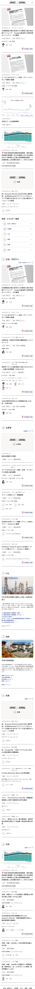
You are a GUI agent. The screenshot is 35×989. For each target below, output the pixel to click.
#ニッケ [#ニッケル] (18, 781)
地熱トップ (5, 684)
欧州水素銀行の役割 (9, 456)
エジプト (19, 465)
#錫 (30, 779)
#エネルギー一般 (6, 41)
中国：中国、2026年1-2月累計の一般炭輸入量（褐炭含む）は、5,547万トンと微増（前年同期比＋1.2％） (17, 966)
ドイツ (23, 492)
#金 (3, 806)
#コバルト (26, 779)
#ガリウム (11, 779)
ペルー (17, 795)
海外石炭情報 (10, 900)
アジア (13, 75)
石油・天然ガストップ (25, 262)
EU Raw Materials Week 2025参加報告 (16, 773)
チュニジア (25, 465)
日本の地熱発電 (6, 677)
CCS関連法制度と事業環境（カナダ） (12, 615)
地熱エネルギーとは (7, 675)
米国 (15, 747)
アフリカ (13, 28)
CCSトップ (5, 626)
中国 (16, 337)
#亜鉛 (5, 779)
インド (17, 75)
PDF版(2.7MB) (27, 49)
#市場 (13, 41)
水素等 (4, 459)
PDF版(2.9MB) (27, 486)
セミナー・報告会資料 (18, 372)
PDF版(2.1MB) (27, 538)
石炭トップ (28, 847)
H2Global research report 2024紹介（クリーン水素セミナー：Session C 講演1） (17, 548)
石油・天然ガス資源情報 (19, 345)
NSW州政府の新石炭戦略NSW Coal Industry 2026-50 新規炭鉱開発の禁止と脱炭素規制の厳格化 (17, 918)
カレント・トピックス (12, 776)
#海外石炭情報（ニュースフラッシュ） (12, 903)
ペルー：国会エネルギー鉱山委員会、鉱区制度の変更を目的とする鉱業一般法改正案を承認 (17, 821)
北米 (12, 191)
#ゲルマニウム (18, 779)
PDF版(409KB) (27, 934)
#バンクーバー (14, 207)
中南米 (23, 362)
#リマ (5, 806)
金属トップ (28, 699)
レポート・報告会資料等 (14, 459)
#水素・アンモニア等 (7, 86)
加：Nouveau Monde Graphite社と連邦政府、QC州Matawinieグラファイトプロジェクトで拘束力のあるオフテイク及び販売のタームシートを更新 (17, 197)
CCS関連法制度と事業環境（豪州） (11, 613)
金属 (3, 204)
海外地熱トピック (6, 679)
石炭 (3, 163)
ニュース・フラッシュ (12, 204)
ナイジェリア (20, 28)
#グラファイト (6, 207)
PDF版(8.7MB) (27, 392)
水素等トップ (27, 431)
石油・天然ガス (6, 38)
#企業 (13, 375)
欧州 (16, 362)
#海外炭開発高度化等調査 (9, 166)
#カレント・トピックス (8, 926)
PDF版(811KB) (27, 417)
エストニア (14, 770)
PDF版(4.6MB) (27, 513)
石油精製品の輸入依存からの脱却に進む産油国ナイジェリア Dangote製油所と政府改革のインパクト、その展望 (17, 33)
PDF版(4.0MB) (27, 93)
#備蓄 (3, 348)
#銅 (3, 779)
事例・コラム (5, 681)
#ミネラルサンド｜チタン (9, 781)
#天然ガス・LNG (6, 409)
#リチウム (4, 758)
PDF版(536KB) (27, 789)
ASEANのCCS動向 (7, 616)
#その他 (4, 830)
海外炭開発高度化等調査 (13, 163)
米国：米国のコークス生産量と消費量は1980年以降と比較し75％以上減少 (17, 895)
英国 (30, 768)
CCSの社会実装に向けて (8, 622)
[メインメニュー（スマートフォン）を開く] (32, 2)
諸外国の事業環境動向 (8, 620)
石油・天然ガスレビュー (19, 38)
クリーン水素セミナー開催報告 (12, 495)
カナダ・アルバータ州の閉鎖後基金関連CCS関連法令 (16, 618)
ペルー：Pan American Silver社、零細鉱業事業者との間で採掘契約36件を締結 (17, 799)
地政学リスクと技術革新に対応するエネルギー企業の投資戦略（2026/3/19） (17, 368)
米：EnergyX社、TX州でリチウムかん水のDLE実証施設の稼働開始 (17, 751)
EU (22, 768)
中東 (19, 362)
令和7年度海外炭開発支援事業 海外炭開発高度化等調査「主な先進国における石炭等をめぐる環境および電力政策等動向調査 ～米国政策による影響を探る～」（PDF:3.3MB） (18, 156)
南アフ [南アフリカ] (13, 467)
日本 (16, 492)
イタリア (25, 768)
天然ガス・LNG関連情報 (10, 121)
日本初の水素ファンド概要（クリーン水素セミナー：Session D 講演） (17, 523)
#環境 (15, 86)
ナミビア (30, 465)
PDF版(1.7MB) (27, 356)
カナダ (16, 191)
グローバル (14, 150)
